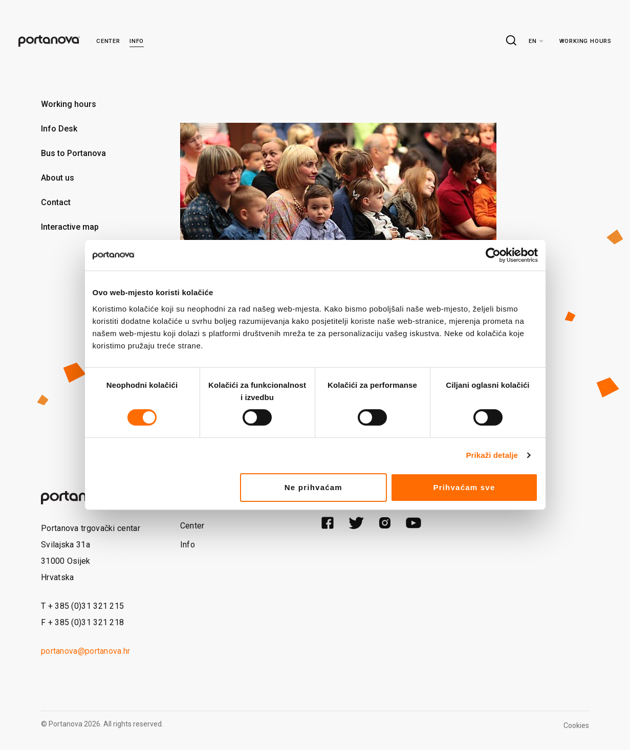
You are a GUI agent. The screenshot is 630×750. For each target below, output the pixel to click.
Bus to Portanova (73, 153)
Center (108, 41)
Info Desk (59, 129)
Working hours (585, 41)
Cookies (576, 725)
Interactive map (70, 227)
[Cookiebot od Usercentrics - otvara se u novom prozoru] (493, 255)
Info (136, 41)
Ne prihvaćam (313, 487)
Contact (56, 202)
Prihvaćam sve (464, 487)
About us (57, 178)
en (533, 41)
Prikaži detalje (492, 455)
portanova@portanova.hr (86, 651)
